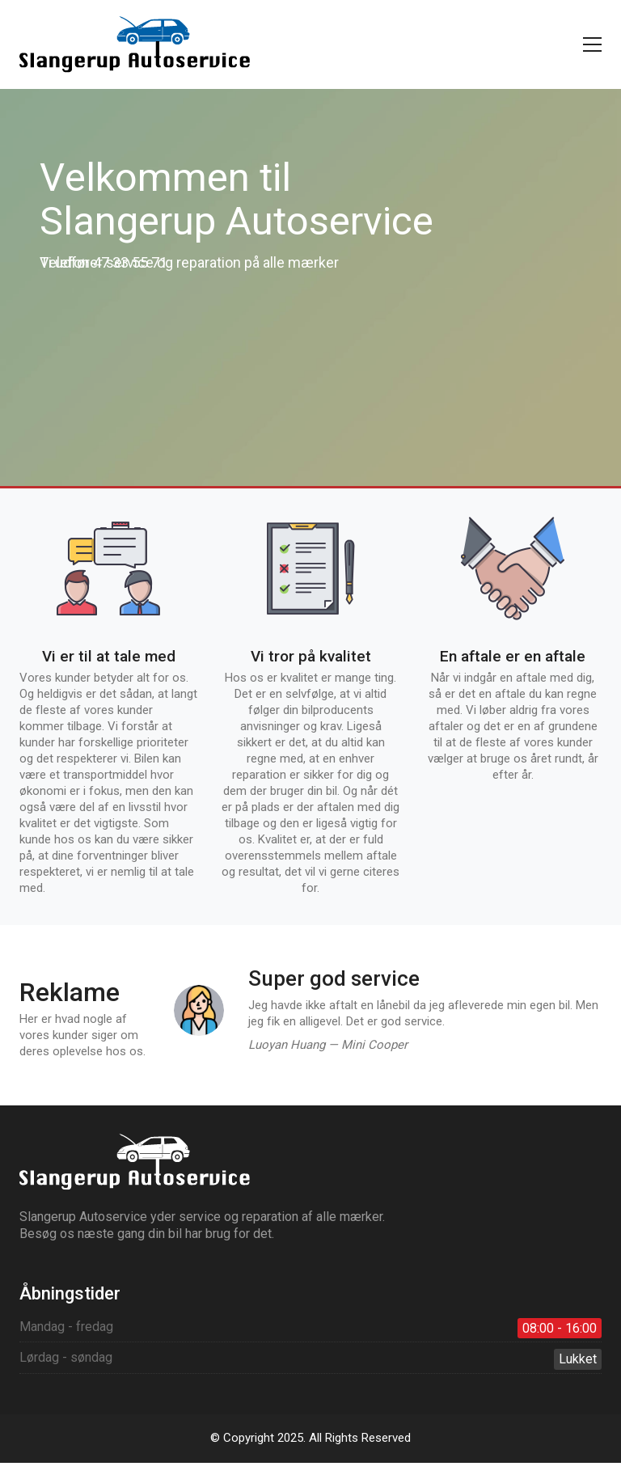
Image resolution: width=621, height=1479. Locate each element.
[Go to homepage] (134, 44)
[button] (592, 44)
